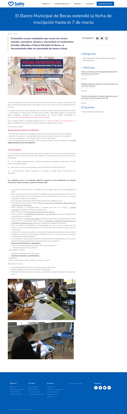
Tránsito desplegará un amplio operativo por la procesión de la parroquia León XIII (99, 97)
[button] (117, 4)
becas (102, 112)
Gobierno (46, 3)
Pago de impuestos (105, 4)
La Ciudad (90, 3)
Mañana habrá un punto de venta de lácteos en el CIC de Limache (99, 85)
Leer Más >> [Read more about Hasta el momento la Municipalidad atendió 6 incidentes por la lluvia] (84, 78)
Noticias (78, 3)
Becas (85, 58)
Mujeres (98, 58)
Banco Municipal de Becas (91, 112)
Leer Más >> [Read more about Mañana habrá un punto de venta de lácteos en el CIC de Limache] (84, 91)
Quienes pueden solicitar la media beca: (23, 130)
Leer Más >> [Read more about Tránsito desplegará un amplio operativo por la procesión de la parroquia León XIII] (84, 103)
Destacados (91, 58)
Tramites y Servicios (62, 3)
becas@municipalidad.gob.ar (63, 121)
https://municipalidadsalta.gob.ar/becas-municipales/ (30, 117)
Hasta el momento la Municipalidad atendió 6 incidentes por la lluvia (99, 73)
